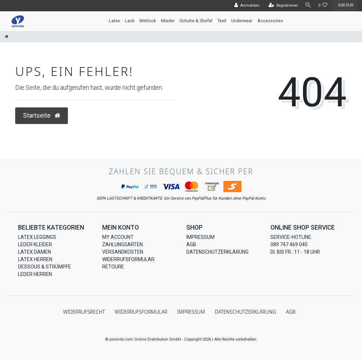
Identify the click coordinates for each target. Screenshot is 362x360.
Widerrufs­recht (84, 311)
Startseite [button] (41, 115)
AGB (191, 244)
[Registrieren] (281, 5)
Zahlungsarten (122, 244)
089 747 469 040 (289, 244)
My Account (118, 237)
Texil (221, 20)
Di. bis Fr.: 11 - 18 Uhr (295, 252)
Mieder (168, 20)
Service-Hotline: (291, 237)
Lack (129, 20)
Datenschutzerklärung (217, 252)
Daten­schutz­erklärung (245, 311)
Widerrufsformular (128, 259)
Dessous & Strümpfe (44, 267)
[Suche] (307, 5)
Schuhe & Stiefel (196, 20)
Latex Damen (34, 252)
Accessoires (270, 20)
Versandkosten (122, 252)
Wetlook (147, 20)
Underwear (241, 20)
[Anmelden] (245, 5)
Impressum (200, 237)
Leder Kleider (35, 244)
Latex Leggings (37, 237)
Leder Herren (35, 274)
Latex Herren (35, 259)
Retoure (113, 267)
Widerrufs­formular (141, 311)
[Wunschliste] (323, 5)
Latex (114, 20)
